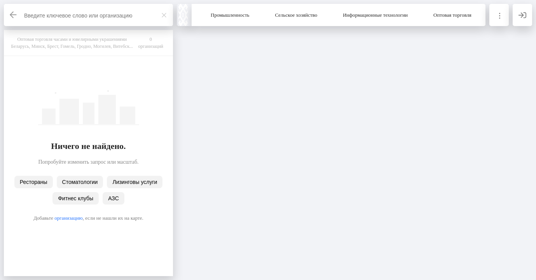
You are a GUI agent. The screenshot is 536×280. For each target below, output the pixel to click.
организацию (68, 218)
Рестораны (33, 182)
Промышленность (230, 15)
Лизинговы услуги (134, 182)
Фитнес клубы (75, 198)
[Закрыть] (164, 15)
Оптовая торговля (452, 15)
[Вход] (522, 15)
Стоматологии (80, 182)
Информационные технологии (375, 15)
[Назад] (13, 15)
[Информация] (499, 15)
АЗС (113, 198)
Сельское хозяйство (296, 15)
